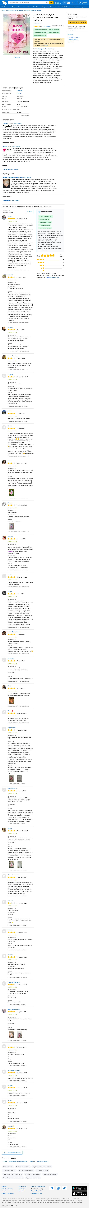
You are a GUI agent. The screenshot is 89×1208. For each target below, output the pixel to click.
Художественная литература (14, 10)
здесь (46, 45)
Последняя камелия (22, 1167)
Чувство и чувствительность (12, 1174)
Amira (9, 411)
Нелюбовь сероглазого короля (13, 1178)
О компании (22, 1186)
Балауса (10, 536)
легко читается (54, 29)
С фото (29, 211)
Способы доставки (73, 37)
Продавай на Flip (33, 7)
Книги (3, 10)
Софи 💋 (10, 711)
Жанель (10, 503)
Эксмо (19, 93)
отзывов (46, 26)
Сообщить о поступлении (77, 22)
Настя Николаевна (14, 1070)
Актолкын (11, 658)
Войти (57, 2)
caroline (10, 275)
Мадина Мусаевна (14, 982)
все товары (18, 123)
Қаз (65, 2)
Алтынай (10, 1085)
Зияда (10, 828)
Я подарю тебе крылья (32, 1174)
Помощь (4, 1186)
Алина (10, 461)
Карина (10, 374)
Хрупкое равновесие (33, 1178)
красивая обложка (40, 32)
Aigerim (10, 327)
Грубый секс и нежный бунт (42, 1167)
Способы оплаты (73, 39)
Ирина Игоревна (13, 875)
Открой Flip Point (64, 7)
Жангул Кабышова (14, 1009)
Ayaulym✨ (11, 1126)
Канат (10, 216)
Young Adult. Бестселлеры (46, 49)
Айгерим (10, 930)
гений (10, 575)
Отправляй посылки (18, 7)
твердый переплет (54, 32)
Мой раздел (58, 3)
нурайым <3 (11, 727)
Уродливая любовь (9, 1170)
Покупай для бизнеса (48, 7)
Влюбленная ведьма (49, 1174)
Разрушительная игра (26, 1170)
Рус (68, 2)
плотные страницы (40, 35)
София (10, 591)
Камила (10, 954)
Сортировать (6, 210)
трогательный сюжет (41, 29)
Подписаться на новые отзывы (57, 26)
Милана (10, 901)
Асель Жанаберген (14, 356)
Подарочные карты (78, 7)
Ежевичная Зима (42, 1170)
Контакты (71, 42)
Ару (9, 1045)
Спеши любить (8, 1167)
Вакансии (22, 1191)
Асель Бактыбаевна (14, 632)
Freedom (19, 90)
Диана (10, 426)
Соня (9, 686)
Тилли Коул (37, 23)
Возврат (4, 1191)
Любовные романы (35, 10)
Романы (26, 10)
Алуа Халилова (12, 788)
